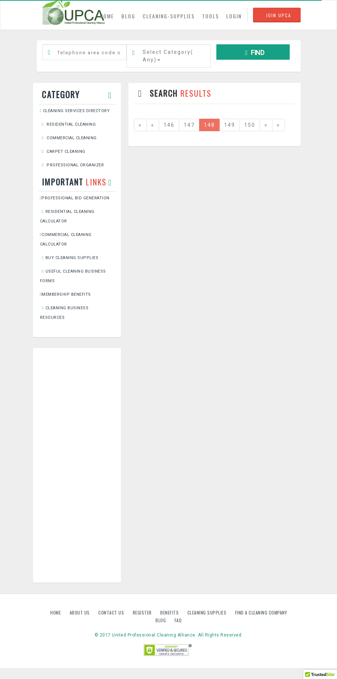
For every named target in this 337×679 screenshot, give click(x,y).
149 (229, 125)
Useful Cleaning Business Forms (73, 276)
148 (209, 125)
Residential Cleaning (68, 124)
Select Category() (168, 56)
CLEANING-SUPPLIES (169, 16)
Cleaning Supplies (207, 612)
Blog (161, 620)
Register (142, 612)
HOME (109, 16)
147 (189, 125)
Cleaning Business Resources (64, 313)
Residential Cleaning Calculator (67, 216)
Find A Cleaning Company (261, 612)
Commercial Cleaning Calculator (66, 239)
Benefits (170, 612)
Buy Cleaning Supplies (69, 257)
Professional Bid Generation (75, 198)
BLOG (128, 16)
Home (56, 612)
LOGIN (234, 16)
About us (80, 612)
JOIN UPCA (278, 15)
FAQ (178, 620)
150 (249, 125)
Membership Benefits (65, 294)
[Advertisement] (77, 465)
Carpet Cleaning (62, 151)
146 (169, 125)
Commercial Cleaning (68, 138)
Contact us (111, 612)
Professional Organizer (72, 165)
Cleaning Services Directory (75, 110)
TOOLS (210, 16)
